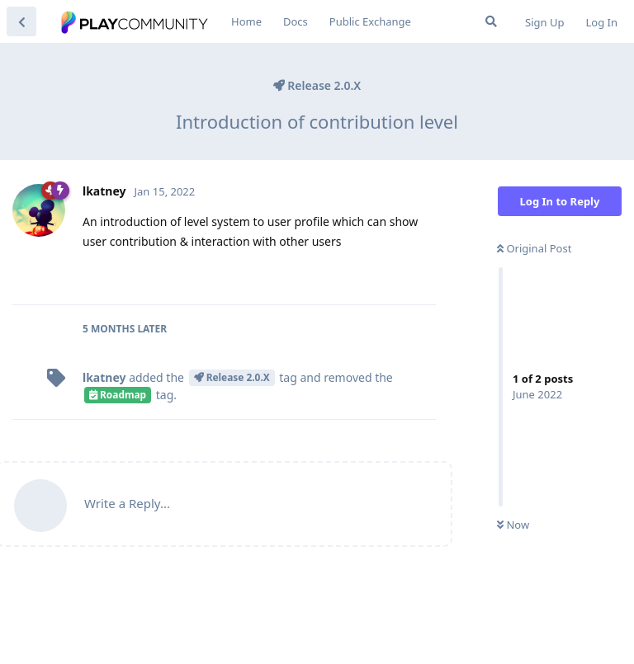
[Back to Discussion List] (21, 21)
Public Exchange (370, 21)
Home (246, 21)
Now (513, 524)
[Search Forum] (491, 21)
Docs (295, 21)
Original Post (534, 248)
